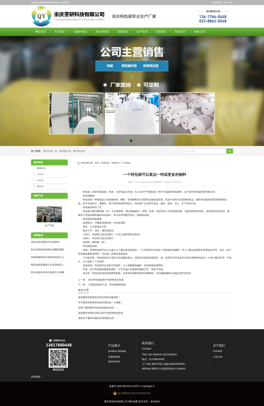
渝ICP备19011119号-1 (129, 386)
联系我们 (217, 2)
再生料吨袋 (102, 31)
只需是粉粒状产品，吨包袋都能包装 (107, 284)
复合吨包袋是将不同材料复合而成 (106, 279)
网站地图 (133, 401)
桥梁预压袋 (65, 151)
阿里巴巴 (180, 31)
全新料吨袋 (80, 31)
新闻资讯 (122, 31)
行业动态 (40, 180)
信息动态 (105, 163)
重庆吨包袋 (79, 151)
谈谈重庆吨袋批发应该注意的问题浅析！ (99, 297)
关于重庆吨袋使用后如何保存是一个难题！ (100, 302)
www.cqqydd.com (143, 182)
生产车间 (142, 31)
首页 (97, 163)
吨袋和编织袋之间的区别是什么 (47, 257)
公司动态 (40, 174)
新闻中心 (41, 168)
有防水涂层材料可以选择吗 (45, 242)
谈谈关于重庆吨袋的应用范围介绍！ (97, 318)
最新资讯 (40, 186)
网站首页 (40, 31)
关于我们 (228, 2)
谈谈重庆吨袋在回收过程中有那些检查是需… (101, 313)
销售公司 (199, 31)
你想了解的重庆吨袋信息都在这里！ (97, 307)
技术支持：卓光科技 (149, 401)
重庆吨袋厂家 (50, 151)
